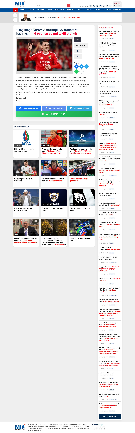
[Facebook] (90, 6)
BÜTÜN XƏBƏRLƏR (109, 416)
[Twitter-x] (94, 6)
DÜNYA (98, 10)
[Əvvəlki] (15, 15)
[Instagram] (97, 6)
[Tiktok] (103, 6)
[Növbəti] (15, 20)
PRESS (89, 10)
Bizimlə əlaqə (84, 6)
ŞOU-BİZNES (117, 10)
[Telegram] (107, 6)
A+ (78, 51)
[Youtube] (100, 6)
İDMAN (80, 10)
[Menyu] (15, 10)
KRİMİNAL (50, 10)
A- (78, 56)
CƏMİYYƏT (40, 10)
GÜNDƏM (22, 10)
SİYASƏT (31, 10)
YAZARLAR (107, 10)
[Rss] (110, 6)
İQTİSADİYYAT (59, 10)
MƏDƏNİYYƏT (70, 10)
